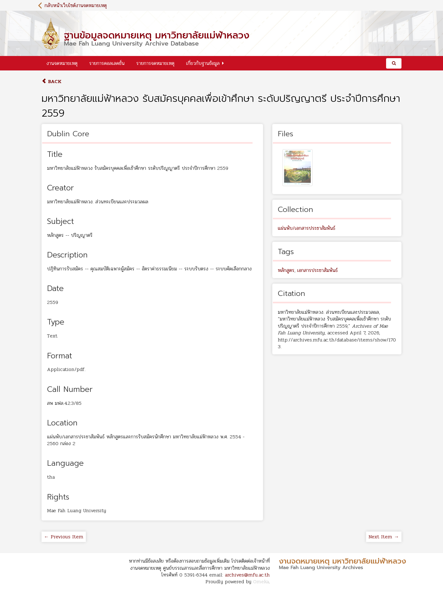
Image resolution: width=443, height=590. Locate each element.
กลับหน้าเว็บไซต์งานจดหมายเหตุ (76, 5)
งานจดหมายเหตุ (62, 63)
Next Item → (384, 536)
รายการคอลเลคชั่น (107, 63)
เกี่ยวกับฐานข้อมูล (203, 63)
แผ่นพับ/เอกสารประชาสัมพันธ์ (306, 228)
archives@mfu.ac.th (247, 575)
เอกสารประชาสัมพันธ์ (317, 270)
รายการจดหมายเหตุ (155, 63)
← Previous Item (63, 536)
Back (52, 81)
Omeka (261, 581)
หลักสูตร (286, 270)
